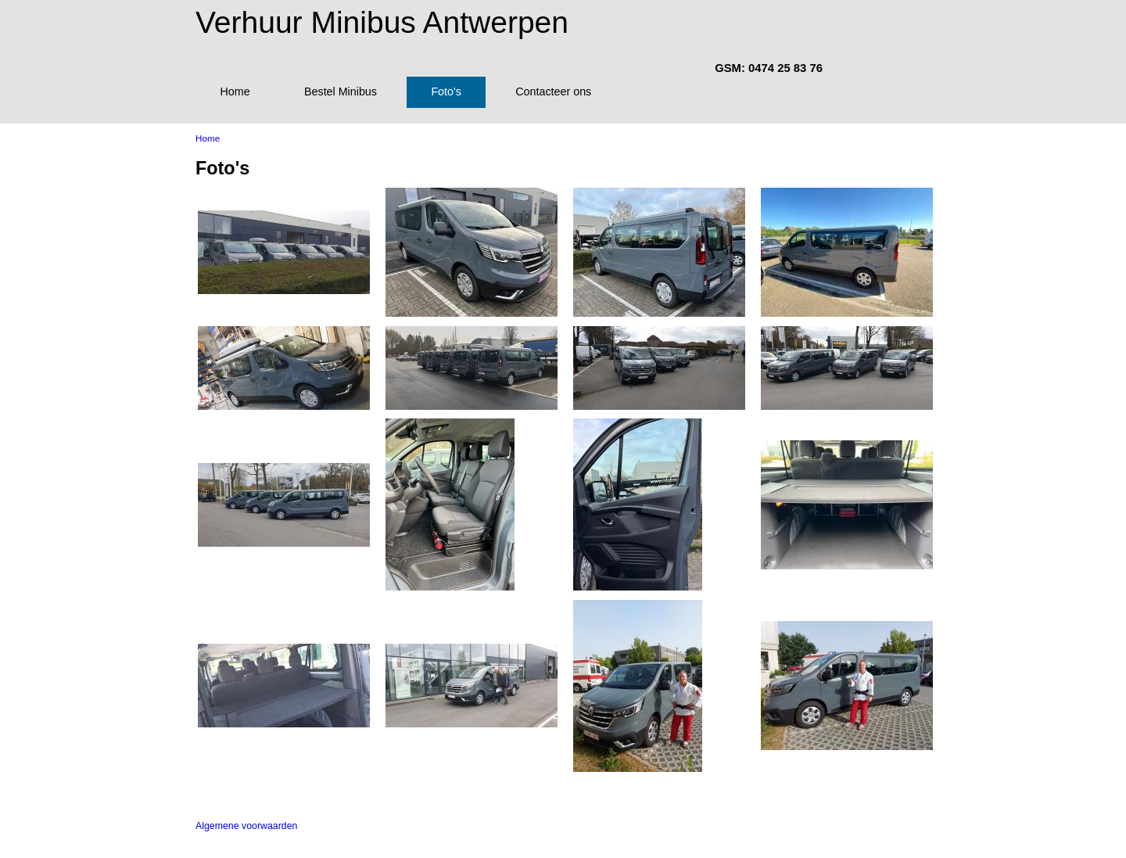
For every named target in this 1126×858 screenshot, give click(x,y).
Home (234, 91)
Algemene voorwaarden (246, 825)
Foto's (446, 91)
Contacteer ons (553, 91)
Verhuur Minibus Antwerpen (381, 22)
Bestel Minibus (340, 91)
